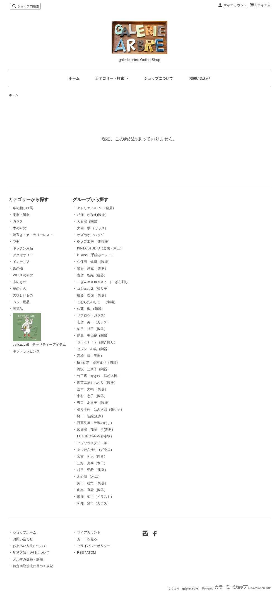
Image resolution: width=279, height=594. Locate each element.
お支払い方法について (29, 546)
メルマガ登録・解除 (28, 559)
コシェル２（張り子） (93, 289)
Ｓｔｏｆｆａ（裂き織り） (97, 342)
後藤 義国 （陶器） (92, 295)
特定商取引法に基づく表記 (33, 566)
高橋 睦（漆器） (90, 356)
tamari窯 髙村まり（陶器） (98, 362)
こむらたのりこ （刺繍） (97, 302)
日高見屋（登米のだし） (95, 423)
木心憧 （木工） (89, 476)
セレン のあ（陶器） (93, 349)
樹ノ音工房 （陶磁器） (94, 242)
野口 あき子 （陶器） (94, 403)
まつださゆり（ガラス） (95, 450)
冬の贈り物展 (23, 208)
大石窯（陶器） (88, 221)
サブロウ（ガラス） (92, 315)
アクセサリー (23, 255)
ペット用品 (21, 302)
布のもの (19, 282)
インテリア (21, 262)
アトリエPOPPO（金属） (96, 208)
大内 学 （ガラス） (92, 228)
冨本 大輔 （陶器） (92, 389)
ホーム (74, 78)
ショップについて (158, 78)
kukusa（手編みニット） (95, 255)
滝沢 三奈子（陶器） (93, 369)
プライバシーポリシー (93, 546)
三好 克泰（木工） (92, 463)
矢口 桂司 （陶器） (92, 483)
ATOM (91, 553)
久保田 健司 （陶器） (94, 262)
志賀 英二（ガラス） (93, 322)
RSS (80, 553)
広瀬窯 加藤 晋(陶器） (96, 430)
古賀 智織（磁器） (92, 275)
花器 (16, 242)
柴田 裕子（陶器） (92, 329)
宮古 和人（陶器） (92, 456)
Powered (236, 588)
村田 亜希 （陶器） (92, 470)
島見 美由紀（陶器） (93, 336)
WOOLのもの (23, 275)
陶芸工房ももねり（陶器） (97, 383)
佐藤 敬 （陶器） (91, 309)
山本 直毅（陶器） (92, 490)
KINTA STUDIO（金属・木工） (100, 248)
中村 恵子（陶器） (92, 396)
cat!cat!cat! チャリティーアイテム (39, 329)
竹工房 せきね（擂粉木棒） (99, 376)
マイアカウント (235, 5)
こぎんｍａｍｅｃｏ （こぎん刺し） (104, 282)
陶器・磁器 (21, 215)
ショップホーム (24, 532)
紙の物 (18, 268)
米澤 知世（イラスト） (95, 497)
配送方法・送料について (31, 553)
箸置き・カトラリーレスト (33, 235)
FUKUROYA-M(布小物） (95, 436)
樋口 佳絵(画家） (91, 416)
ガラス (18, 221)
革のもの (19, 289)
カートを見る (87, 539)
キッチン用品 (23, 248)
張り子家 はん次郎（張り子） (100, 409)
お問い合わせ (199, 78)
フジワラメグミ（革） (93, 443)
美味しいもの (23, 295)
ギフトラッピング (26, 351)
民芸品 (18, 309)
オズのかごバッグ (90, 235)
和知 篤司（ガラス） (93, 503)
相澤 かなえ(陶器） (92, 215)
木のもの (19, 228)
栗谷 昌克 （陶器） (92, 268)
